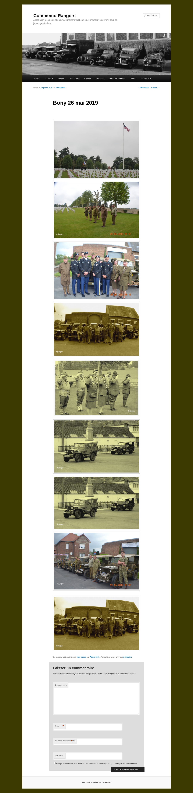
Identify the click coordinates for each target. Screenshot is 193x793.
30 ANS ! (49, 79)
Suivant (155, 88)
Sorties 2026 (146, 79)
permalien (127, 657)
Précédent (143, 88)
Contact (87, 79)
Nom (59, 726)
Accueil (37, 79)
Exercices (100, 79)
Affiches (60, 79)
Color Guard (74, 79)
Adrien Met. (61, 88)
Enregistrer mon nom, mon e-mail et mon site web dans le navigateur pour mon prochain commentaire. (96, 763)
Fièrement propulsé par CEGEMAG (96, 783)
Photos (133, 79)
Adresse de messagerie (65, 741)
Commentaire (61, 685)
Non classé (81, 657)
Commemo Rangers (54, 15)
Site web (58, 755)
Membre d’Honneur (117, 79)
